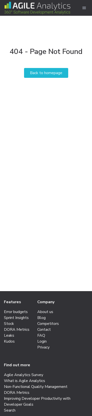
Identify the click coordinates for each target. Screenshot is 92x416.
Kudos (9, 341)
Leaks (9, 335)
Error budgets (16, 312)
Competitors (48, 323)
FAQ (41, 335)
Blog (41, 317)
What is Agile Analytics (24, 380)
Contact (44, 329)
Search (9, 410)
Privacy (43, 347)
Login (42, 341)
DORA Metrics (16, 329)
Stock (9, 323)
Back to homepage (46, 73)
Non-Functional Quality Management (35, 386)
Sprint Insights (16, 317)
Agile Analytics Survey (23, 375)
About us (45, 312)
